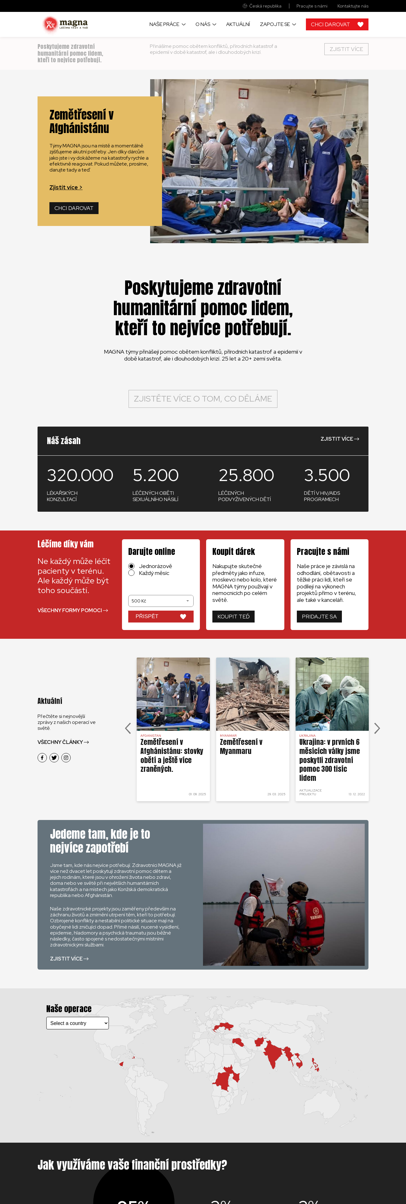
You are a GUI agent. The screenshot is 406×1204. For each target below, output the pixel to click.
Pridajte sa (319, 616)
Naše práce (164, 24)
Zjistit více (346, 49)
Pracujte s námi (312, 6)
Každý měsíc (154, 573)
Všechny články (60, 742)
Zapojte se (275, 24)
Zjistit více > (66, 187)
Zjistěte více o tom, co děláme (203, 398)
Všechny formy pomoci (70, 610)
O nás (202, 24)
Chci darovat (74, 208)
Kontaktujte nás (352, 6)
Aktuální (238, 24)
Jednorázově (155, 566)
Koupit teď (233, 616)
